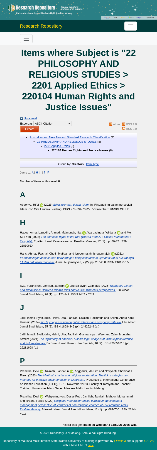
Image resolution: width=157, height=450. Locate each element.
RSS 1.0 (131, 124)
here (90, 445)
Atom (116, 124)
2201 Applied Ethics (57, 146)
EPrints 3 (120, 441)
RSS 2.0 (131, 128)
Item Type (92, 164)
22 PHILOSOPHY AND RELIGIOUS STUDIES (67, 141)
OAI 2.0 (149, 441)
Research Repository (41, 26)
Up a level (30, 118)
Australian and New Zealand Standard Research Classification (70, 137)
